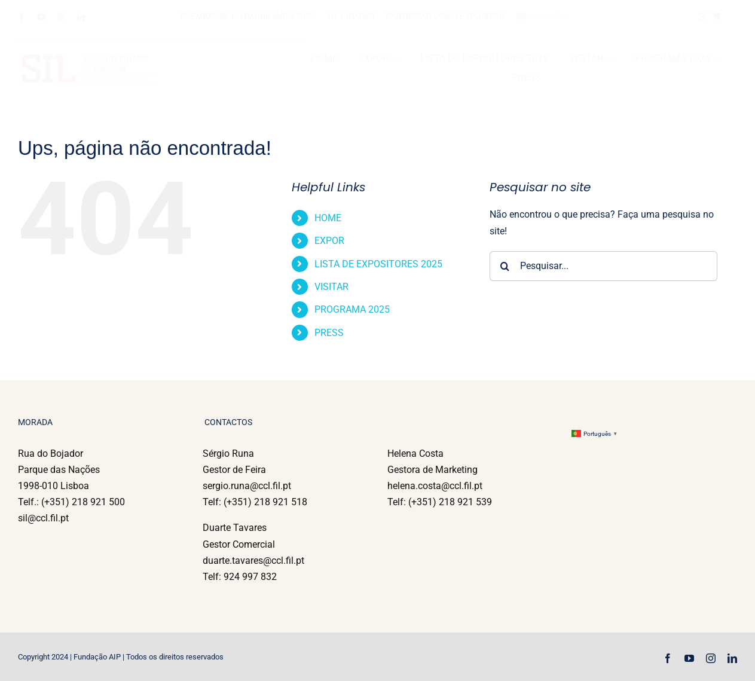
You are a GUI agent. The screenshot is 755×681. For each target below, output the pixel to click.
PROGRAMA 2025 (352, 309)
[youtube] (41, 17)
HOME (327, 218)
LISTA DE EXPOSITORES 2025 (378, 264)
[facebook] (22, 17)
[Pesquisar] (504, 266)
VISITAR (331, 286)
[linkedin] (81, 17)
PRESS (329, 332)
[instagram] (61, 17)
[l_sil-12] (137, 58)
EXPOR (329, 240)
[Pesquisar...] (603, 266)
